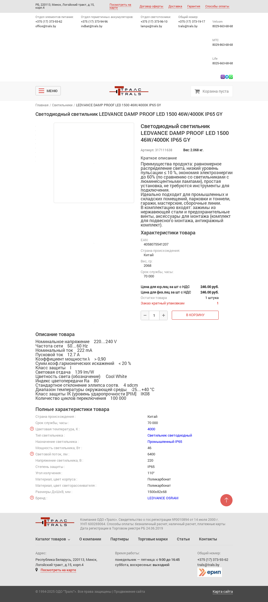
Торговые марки (153, 539)
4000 (151, 428)
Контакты (208, 539)
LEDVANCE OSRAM (162, 497)
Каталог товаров (50, 539)
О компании (90, 539)
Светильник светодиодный (169, 435)
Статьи (183, 539)
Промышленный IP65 (164, 441)
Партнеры (119, 539)
